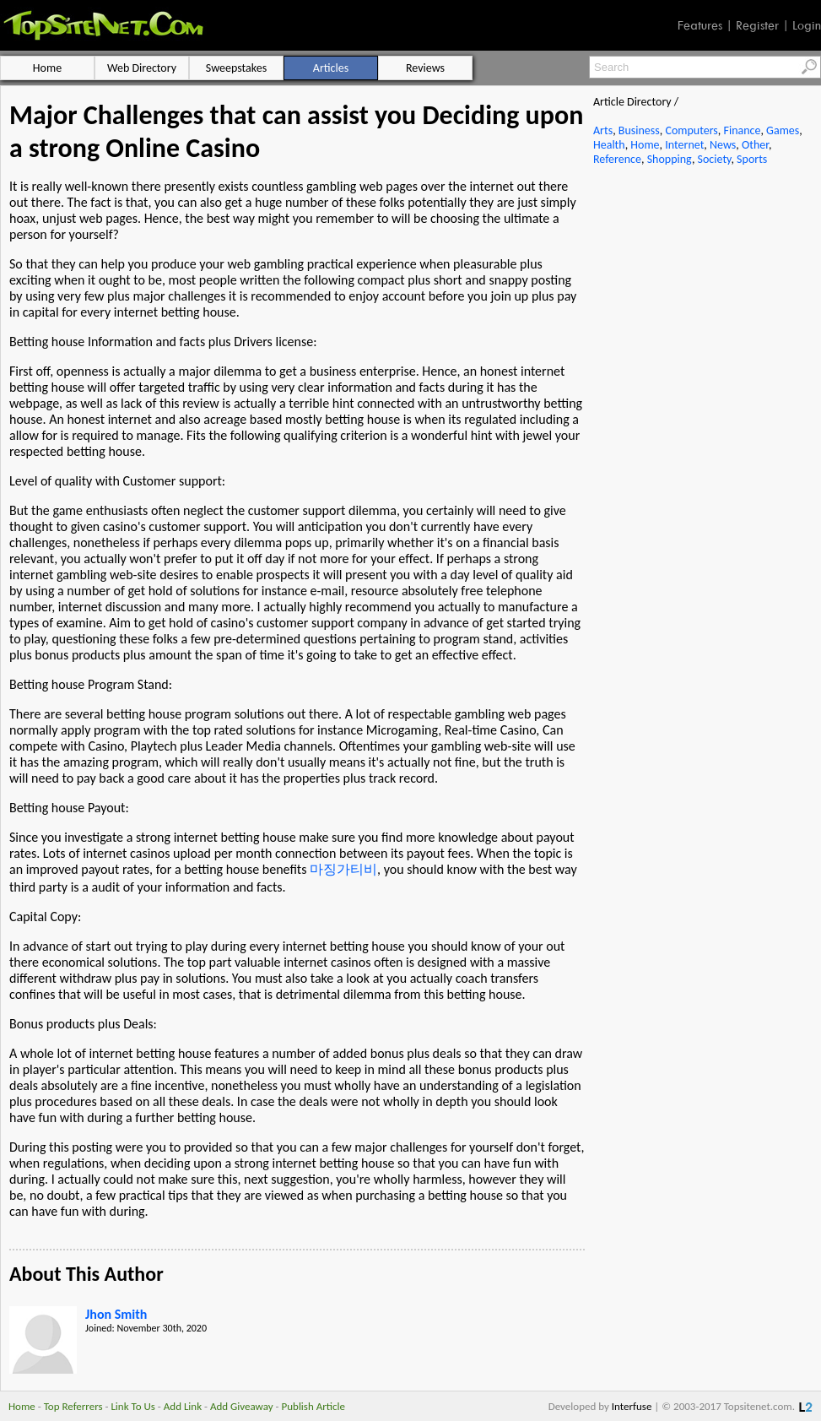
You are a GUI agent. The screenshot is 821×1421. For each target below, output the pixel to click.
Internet (684, 145)
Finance (741, 130)
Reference (617, 159)
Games (782, 130)
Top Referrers (73, 1406)
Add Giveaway (241, 1406)
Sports (752, 159)
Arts (603, 130)
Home (644, 145)
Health (609, 145)
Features (700, 25)
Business (639, 130)
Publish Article (313, 1406)
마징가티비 (343, 869)
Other (755, 145)
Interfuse (632, 1406)
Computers (691, 130)
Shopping (669, 159)
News (723, 145)
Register (757, 25)
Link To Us (133, 1406)
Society (715, 159)
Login (806, 25)
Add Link (183, 1406)
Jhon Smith (116, 1314)
